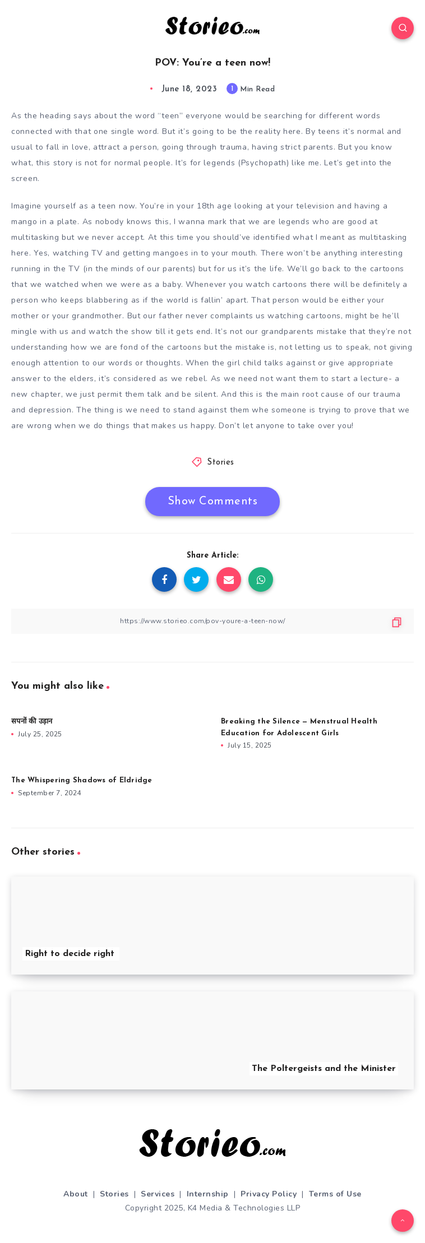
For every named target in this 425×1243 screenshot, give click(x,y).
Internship (208, 1194)
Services (157, 1194)
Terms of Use (335, 1194)
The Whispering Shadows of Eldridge (82, 780)
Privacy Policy (269, 1194)
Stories (220, 462)
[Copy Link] (212, 621)
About (75, 1194)
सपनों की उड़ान (31, 721)
